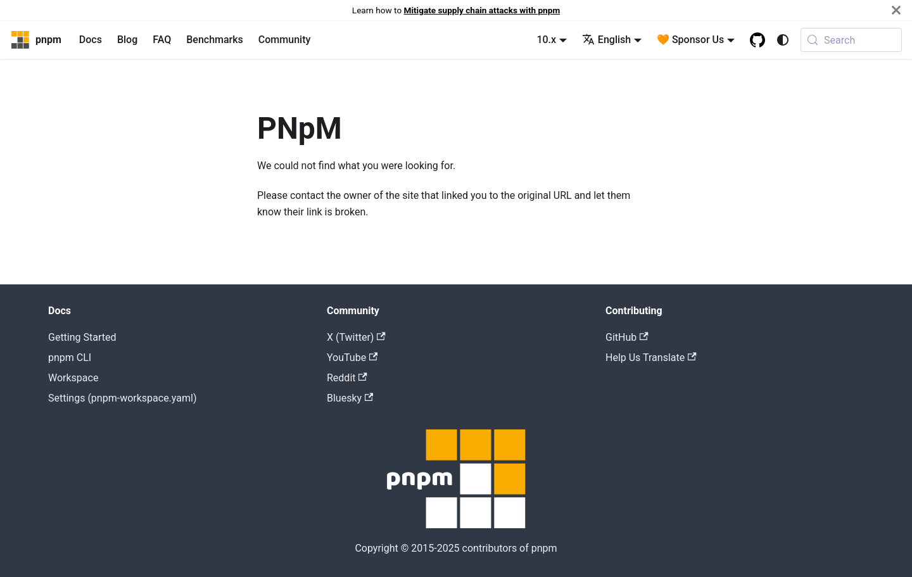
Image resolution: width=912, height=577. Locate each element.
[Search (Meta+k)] (851, 40)
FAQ (162, 40)
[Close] (896, 10)
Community (284, 40)
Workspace (73, 378)
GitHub (627, 337)
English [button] (606, 40)
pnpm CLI (69, 358)
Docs (90, 40)
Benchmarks (214, 40)
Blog (127, 40)
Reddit (347, 378)
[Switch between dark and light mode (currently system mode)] (783, 40)
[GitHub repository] (757, 40)
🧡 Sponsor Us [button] (690, 40)
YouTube (352, 358)
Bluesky (350, 398)
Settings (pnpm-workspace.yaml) (122, 398)
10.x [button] (546, 40)
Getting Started (82, 337)
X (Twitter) (356, 337)
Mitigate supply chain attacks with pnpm (482, 10)
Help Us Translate (651, 358)
